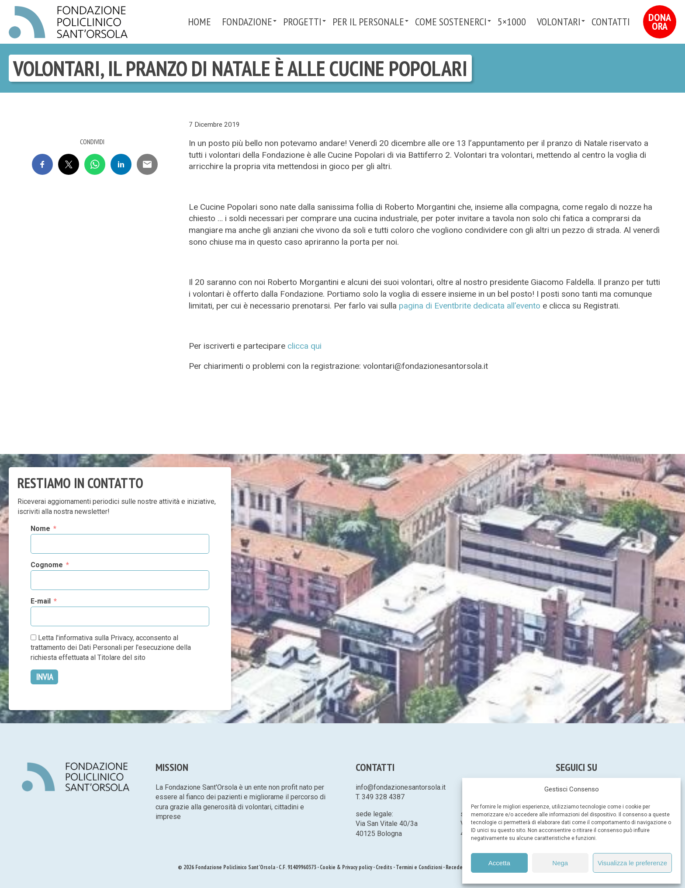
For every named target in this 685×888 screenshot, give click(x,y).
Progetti (302, 21)
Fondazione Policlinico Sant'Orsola (68, 22)
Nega (560, 863)
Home (199, 21)
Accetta (499, 863)
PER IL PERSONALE (368, 21)
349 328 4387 (383, 797)
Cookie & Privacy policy (346, 867)
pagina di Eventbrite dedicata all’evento (469, 306)
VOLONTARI (559, 21)
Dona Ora (659, 21)
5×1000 (512, 21)
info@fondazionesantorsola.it (401, 787)
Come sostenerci (451, 21)
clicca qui (304, 346)
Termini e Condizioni (419, 867)
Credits (384, 867)
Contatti (611, 21)
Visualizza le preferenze (632, 863)
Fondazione (247, 21)
